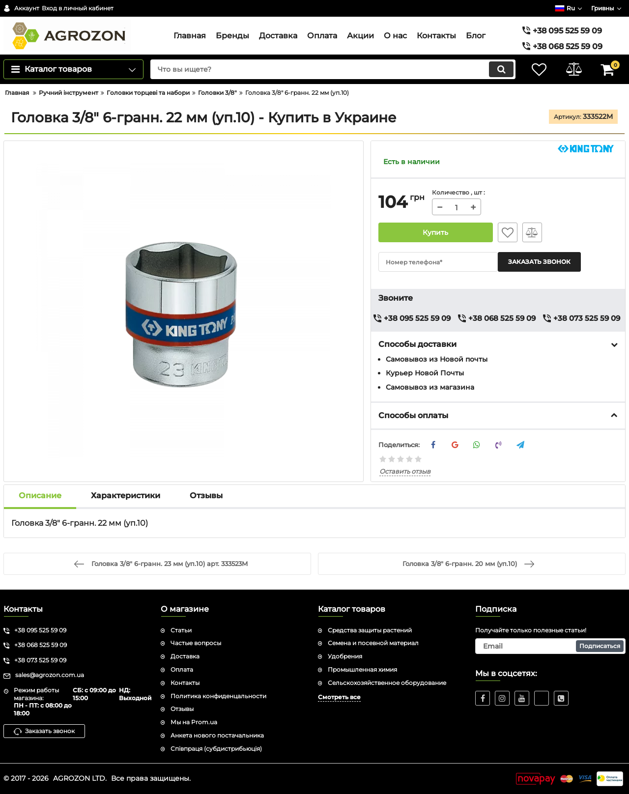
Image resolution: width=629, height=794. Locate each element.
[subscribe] (550, 646)
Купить (435, 232)
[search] (332, 69)
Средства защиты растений (370, 630)
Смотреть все (339, 697)
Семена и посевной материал (373, 643)
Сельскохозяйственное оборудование (387, 682)
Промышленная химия (362, 669)
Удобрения (345, 656)
